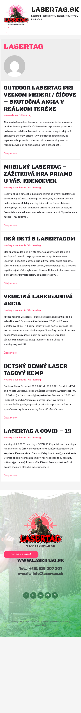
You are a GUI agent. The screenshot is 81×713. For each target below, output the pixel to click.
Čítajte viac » (10, 153)
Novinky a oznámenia (15, 187)
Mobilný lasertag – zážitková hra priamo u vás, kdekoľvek (38, 174)
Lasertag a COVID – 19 (38, 431)
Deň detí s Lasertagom (39, 239)
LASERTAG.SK (55, 10)
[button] (21, 554)
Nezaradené (10, 115)
